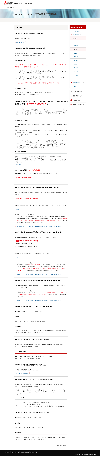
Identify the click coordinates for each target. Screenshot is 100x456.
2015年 (76, 79)
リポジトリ (18, 209)
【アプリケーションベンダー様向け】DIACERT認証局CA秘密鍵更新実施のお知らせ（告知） (39, 226)
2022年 (76, 53)
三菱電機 (7, 452)
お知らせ (75, 38)
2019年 (76, 64)
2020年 (76, 60)
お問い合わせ (10, 7)
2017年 (76, 71)
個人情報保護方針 (24, 452)
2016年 (76, 75)
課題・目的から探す (78, 96)
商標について (33, 452)
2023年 (76, 49)
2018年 (76, 67)
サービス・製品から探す (79, 104)
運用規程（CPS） (20, 42)
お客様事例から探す (78, 100)
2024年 (76, 45)
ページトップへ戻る (61, 445)
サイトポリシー (15, 452)
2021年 (76, 56)
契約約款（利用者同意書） (22, 374)
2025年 (76, 42)
